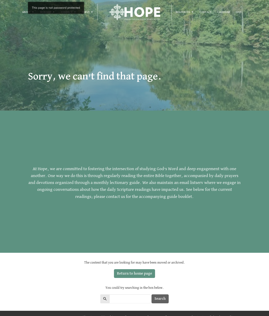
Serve (87, 12)
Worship (47, 12)
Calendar (223, 12)
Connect (68, 12)
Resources (185, 12)
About (28, 12)
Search (160, 299)
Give (239, 12)
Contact (206, 12)
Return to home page (134, 273)
